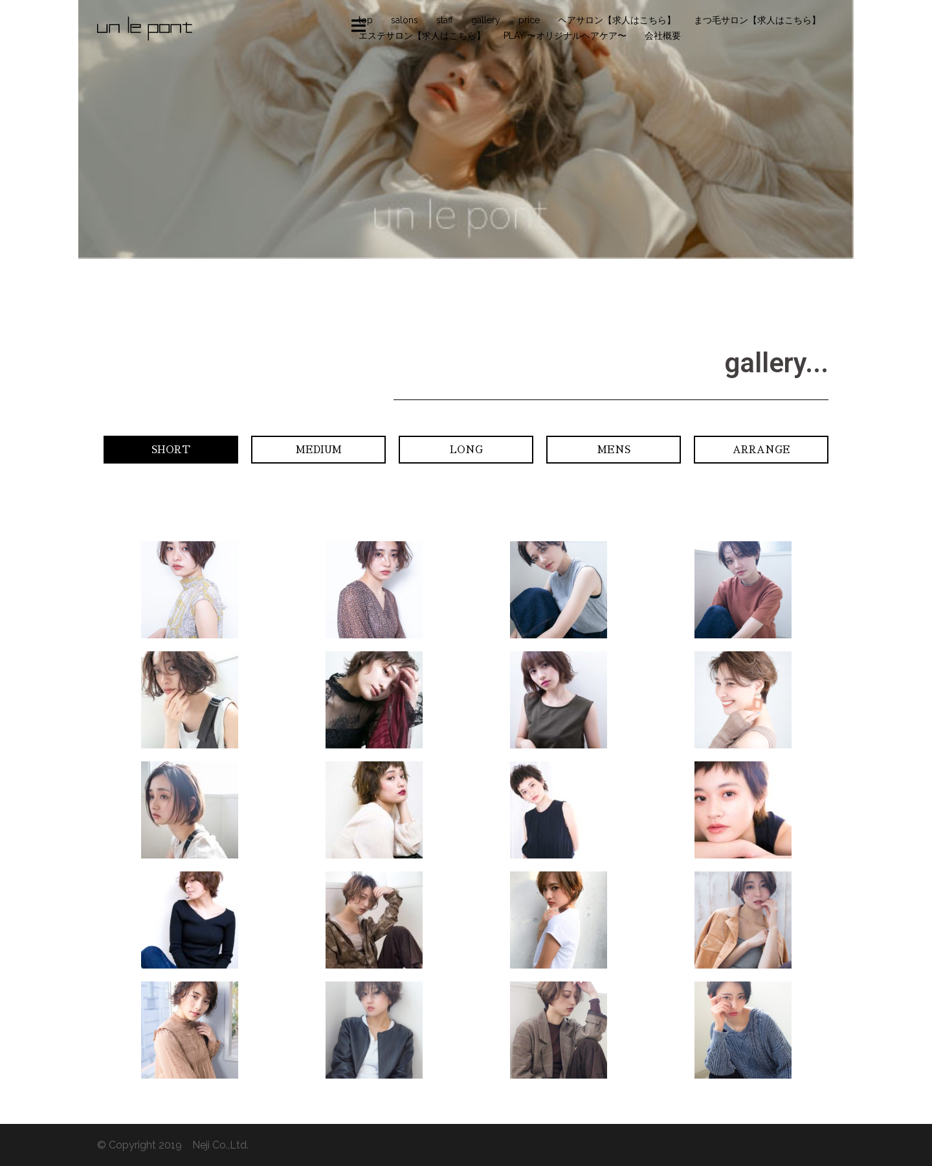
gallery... (776, 363)
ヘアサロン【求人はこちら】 (617, 20)
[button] (171, 449)
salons (404, 20)
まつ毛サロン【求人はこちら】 (757, 20)
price (529, 20)
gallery (485, 20)
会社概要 (663, 35)
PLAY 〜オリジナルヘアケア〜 (565, 35)
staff (444, 20)
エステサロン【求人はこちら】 (422, 35)
